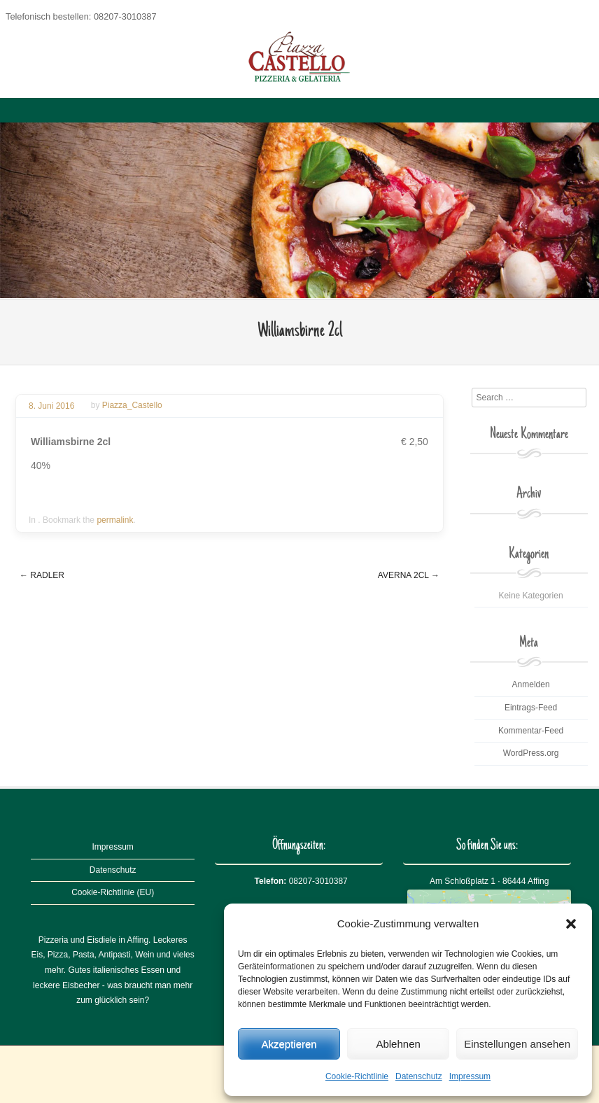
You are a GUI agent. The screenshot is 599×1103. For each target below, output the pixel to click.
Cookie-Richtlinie (356, 1076)
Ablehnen (398, 1044)
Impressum (470, 1076)
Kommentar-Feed (530, 731)
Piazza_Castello (132, 406)
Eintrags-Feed (531, 707)
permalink (115, 520)
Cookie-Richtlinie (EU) (112, 892)
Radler (42, 575)
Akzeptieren (288, 1044)
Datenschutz (418, 1076)
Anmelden (531, 684)
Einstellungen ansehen (517, 1044)
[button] (571, 924)
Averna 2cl (408, 575)
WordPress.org (531, 753)
